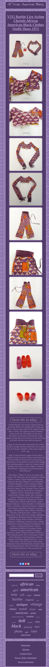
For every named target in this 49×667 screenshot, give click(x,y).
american (29, 589)
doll (21, 620)
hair (37, 626)
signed (38, 617)
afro (26, 632)
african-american (18, 617)
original (29, 599)
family (14, 586)
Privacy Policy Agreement (26, 658)
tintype (29, 595)
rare (34, 631)
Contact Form (25, 654)
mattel (23, 609)
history (33, 609)
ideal (12, 609)
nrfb (22, 594)
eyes (37, 600)
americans (22, 612)
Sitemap (25, 649)
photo (18, 631)
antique (22, 604)
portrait (30, 622)
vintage (36, 604)
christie (13, 622)
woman (30, 616)
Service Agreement (25, 662)
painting (28, 627)
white (37, 622)
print (33, 613)
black (16, 626)
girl (15, 590)
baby (14, 594)
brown (37, 595)
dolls (40, 609)
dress (38, 585)
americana (25, 635)
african (26, 584)
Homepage (25, 645)
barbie (17, 599)
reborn (11, 605)
